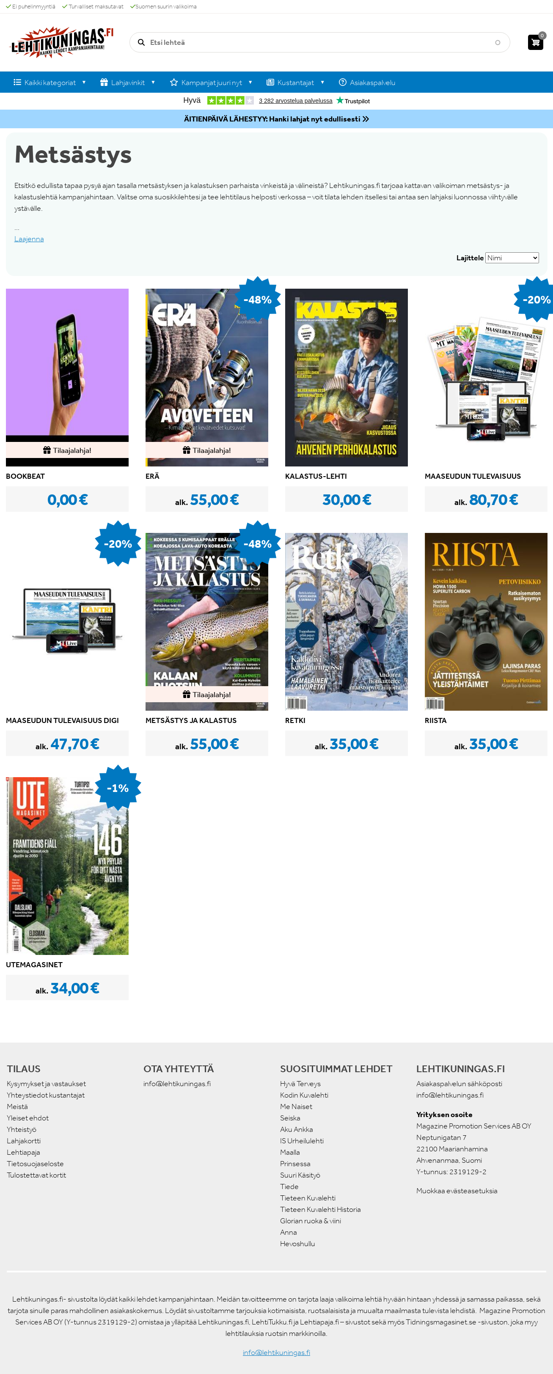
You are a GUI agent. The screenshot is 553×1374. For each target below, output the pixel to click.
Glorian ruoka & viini (310, 1220)
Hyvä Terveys (300, 1083)
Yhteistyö (21, 1129)
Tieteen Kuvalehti (308, 1198)
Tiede (289, 1186)
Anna (288, 1232)
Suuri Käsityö (300, 1175)
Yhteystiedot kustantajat (46, 1095)
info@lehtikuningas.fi (177, 1083)
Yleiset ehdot (28, 1118)
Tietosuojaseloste (35, 1163)
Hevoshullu (297, 1243)
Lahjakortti (24, 1140)
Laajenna (29, 238)
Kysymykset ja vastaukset (46, 1083)
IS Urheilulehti (302, 1140)
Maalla (290, 1152)
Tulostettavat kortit (36, 1175)
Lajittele (470, 258)
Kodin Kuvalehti (304, 1095)
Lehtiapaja (23, 1152)
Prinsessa (295, 1163)
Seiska (290, 1118)
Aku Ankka (296, 1129)
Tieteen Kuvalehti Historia (320, 1209)
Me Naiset (296, 1106)
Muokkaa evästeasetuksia (457, 1190)
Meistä (17, 1106)
